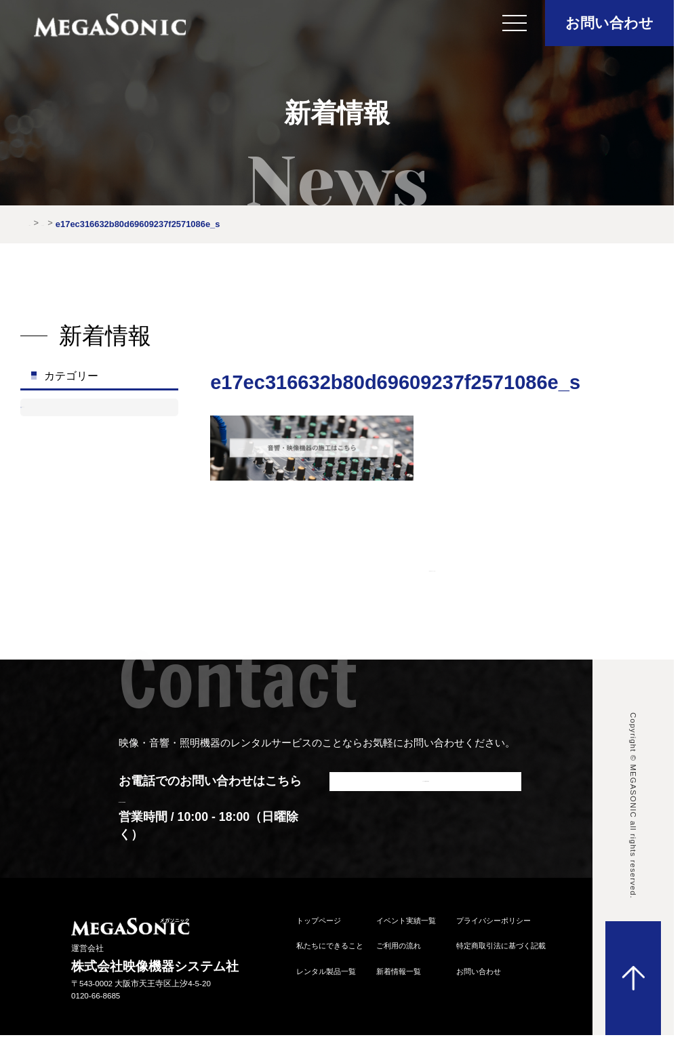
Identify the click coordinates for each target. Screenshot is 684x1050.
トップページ (318, 925)
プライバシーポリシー (493, 925)
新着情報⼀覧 (398, 976)
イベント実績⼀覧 (406, 925)
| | (432, 565)
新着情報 (84, 223)
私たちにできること (329, 950)
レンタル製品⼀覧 (326, 976)
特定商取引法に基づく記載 (501, 950)
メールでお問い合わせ (425, 793)
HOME (42, 223)
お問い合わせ (609, 23)
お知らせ (62, 413)
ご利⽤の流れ (398, 950)
